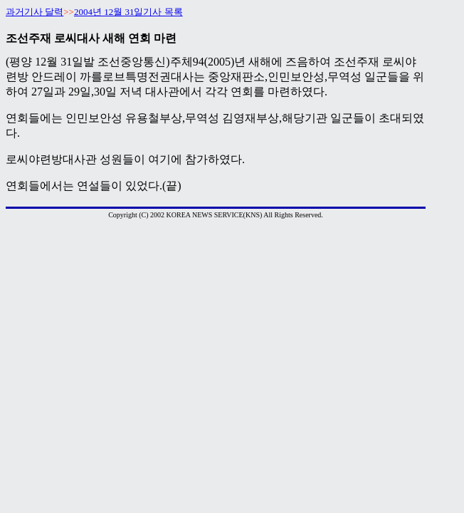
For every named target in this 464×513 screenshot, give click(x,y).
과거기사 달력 (34, 11)
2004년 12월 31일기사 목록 (128, 11)
